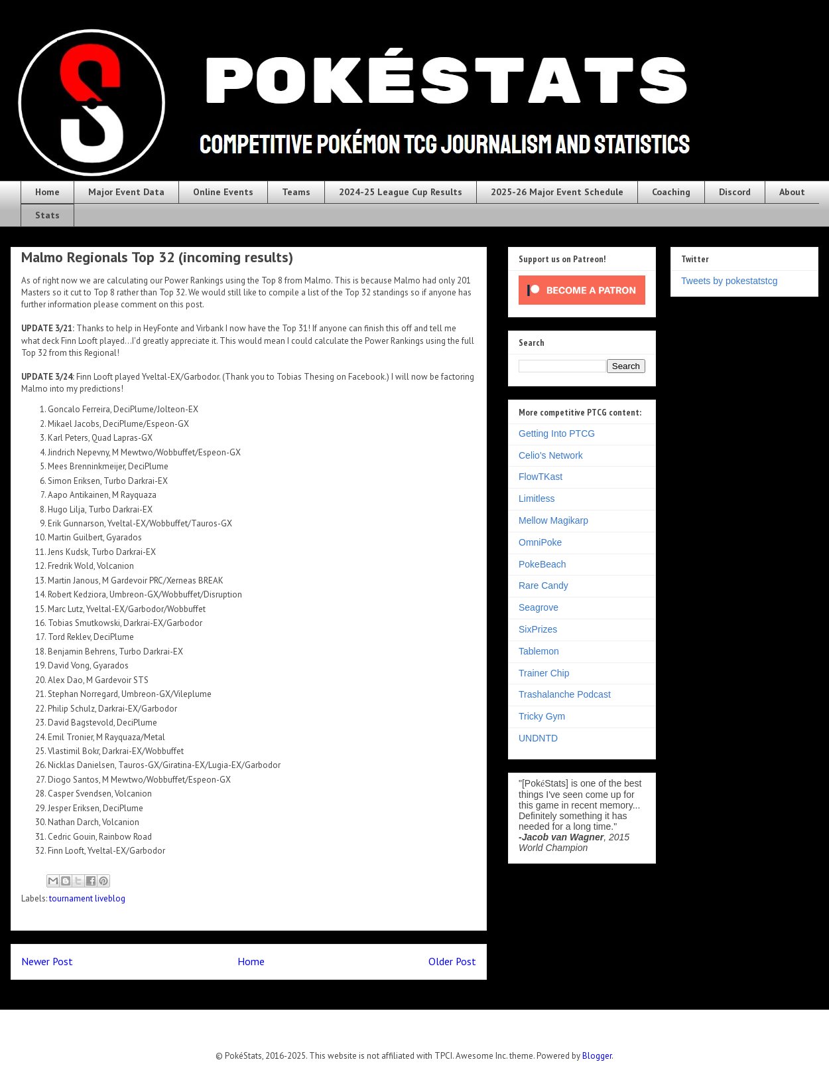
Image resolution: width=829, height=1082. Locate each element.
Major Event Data (126, 192)
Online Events (223, 192)
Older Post (452, 961)
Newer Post (47, 961)
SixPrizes (538, 629)
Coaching (671, 192)
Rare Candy (543, 585)
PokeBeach (542, 564)
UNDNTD (538, 738)
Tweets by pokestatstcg (729, 280)
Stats (47, 215)
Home (47, 192)
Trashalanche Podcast (565, 694)
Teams (296, 192)
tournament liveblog (87, 898)
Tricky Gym (542, 716)
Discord (735, 192)
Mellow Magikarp (553, 520)
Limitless (536, 498)
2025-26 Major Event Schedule (557, 192)
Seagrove (538, 607)
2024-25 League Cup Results (400, 192)
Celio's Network (551, 455)
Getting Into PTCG (557, 433)
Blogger (596, 1055)
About (792, 192)
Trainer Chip (544, 673)
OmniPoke (540, 542)
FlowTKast (540, 476)
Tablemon (539, 651)
